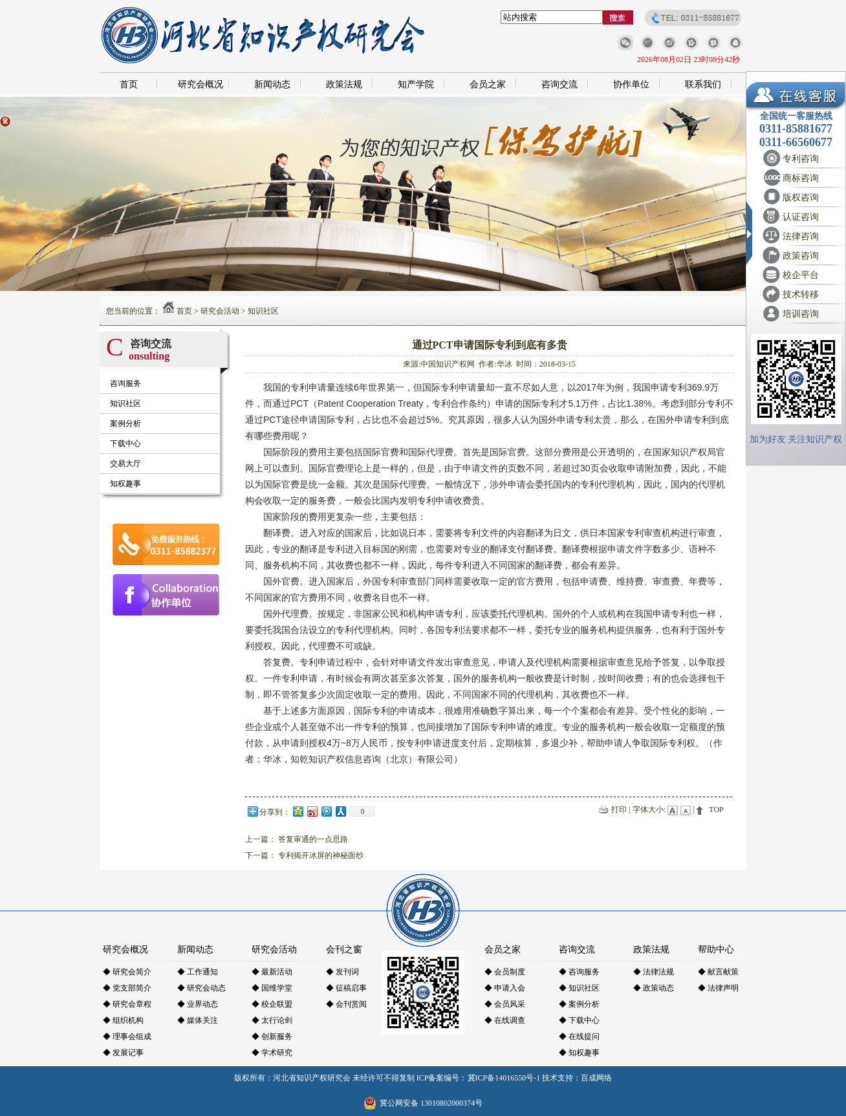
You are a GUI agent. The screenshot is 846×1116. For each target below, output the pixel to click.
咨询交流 (559, 84)
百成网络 (596, 1077)
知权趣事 (125, 483)
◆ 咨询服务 (579, 971)
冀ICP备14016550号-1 (504, 1077)
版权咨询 (801, 197)
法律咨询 (801, 236)
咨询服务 (125, 383)
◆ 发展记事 (123, 1052)
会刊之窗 (344, 949)
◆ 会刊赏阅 (346, 1004)
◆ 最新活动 (272, 971)
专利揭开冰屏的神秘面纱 (320, 855)
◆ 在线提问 (579, 1036)
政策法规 (344, 84)
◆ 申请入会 (504, 988)
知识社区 (263, 311)
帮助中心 (716, 949)
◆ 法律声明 (718, 988)
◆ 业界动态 (197, 1004)
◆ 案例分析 (579, 1004)
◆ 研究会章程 (127, 1004)
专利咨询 (801, 159)
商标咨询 (801, 178)
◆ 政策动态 (653, 988)
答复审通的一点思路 (313, 839)
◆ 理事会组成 (127, 1036)
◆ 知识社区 (579, 988)
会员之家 (488, 84)
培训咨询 (801, 314)
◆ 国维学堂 (272, 988)
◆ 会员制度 (504, 971)
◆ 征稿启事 (346, 988)
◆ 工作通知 (197, 971)
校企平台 (801, 275)
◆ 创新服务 (272, 1036)
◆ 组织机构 (123, 1020)
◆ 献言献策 (718, 971)
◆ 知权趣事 (579, 1052)
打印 (619, 809)
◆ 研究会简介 (127, 971)
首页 (129, 84)
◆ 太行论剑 (272, 1020)
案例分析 (125, 423)
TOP (716, 809)
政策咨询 (801, 256)
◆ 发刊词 (342, 971)
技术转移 (801, 294)
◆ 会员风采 (504, 1004)
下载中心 (125, 443)
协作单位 (631, 84)
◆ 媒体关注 (197, 1020)
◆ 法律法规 (653, 971)
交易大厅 (125, 463)
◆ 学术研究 (272, 1052)
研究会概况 (200, 84)
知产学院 (416, 84)
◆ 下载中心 (579, 1020)
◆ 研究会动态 (201, 988)
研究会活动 (220, 311)
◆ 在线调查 (504, 1020)
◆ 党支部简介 (127, 988)
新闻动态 (272, 84)
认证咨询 (801, 217)
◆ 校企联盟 (272, 1004)
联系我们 (703, 84)
